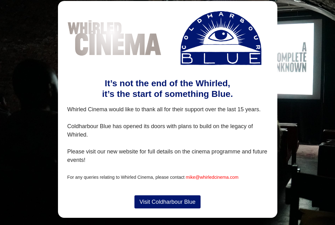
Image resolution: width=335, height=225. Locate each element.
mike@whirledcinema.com (212, 177)
